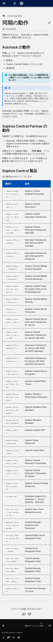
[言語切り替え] (21, 3)
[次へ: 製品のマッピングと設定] (37, 625)
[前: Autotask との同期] (3, 625)
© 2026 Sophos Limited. (12, 633)
